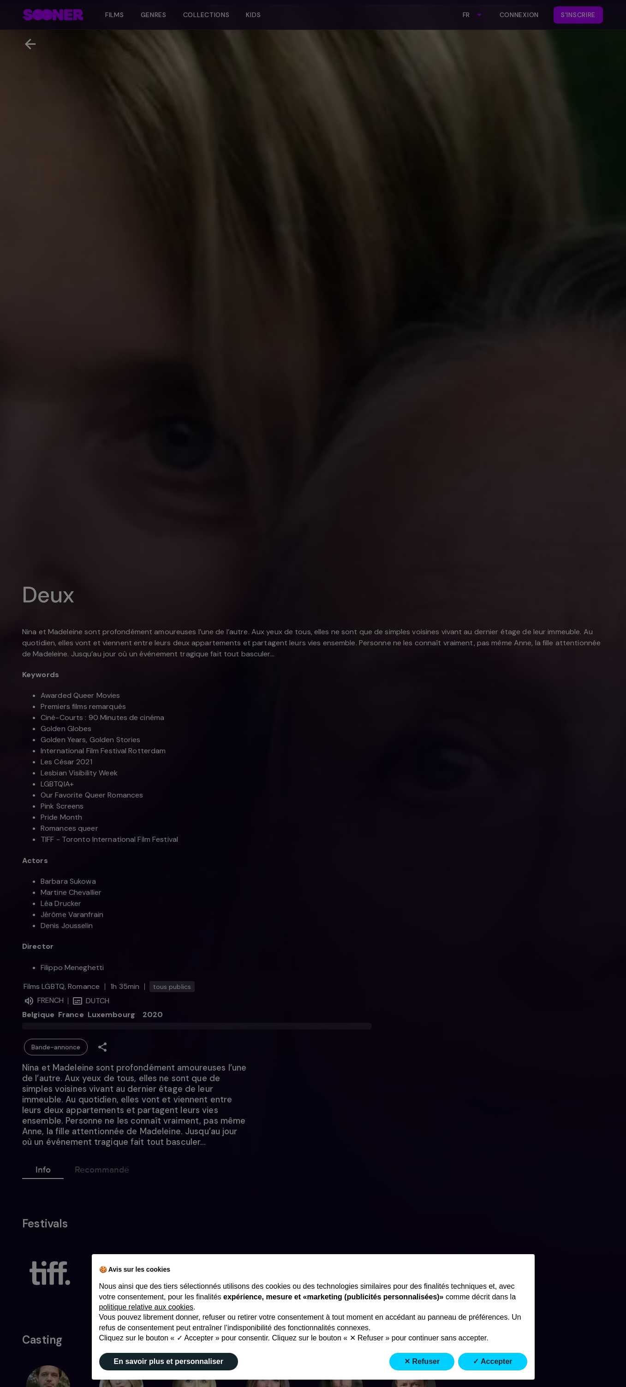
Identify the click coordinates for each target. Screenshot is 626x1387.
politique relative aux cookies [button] (146, 1307)
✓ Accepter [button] (492, 1361)
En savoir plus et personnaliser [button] (168, 1361)
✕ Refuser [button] (422, 1361)
